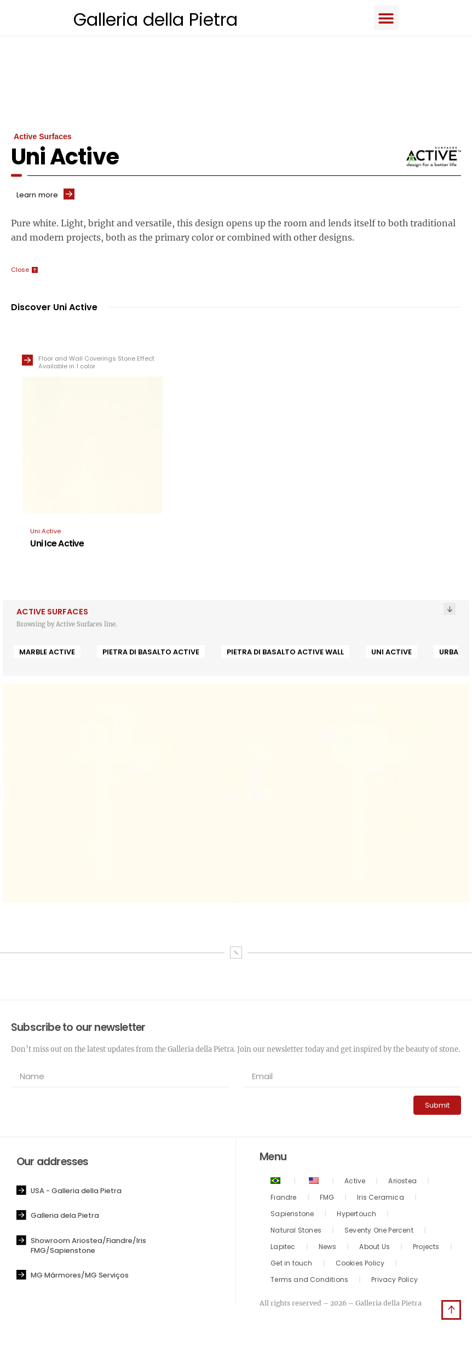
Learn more (37, 196)
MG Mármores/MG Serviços (80, 1276)
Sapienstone (292, 1215)
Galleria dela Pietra (65, 1217)
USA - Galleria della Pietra (76, 1192)
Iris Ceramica (380, 1199)
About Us (374, 1248)
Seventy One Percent (378, 1231)
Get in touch (291, 1264)
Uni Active (391, 653)
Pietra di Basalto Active (150, 653)
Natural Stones (295, 1231)
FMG (327, 1199)
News (328, 1248)
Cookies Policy (360, 1264)
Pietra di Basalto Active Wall (285, 653)
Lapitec (282, 1248)
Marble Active (47, 653)
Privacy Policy (394, 1281)
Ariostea (402, 1182)
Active (354, 1182)
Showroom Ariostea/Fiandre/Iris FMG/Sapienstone (88, 1247)
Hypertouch (356, 1215)
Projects (426, 1248)
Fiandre (283, 1199)
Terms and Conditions (309, 1281)
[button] (393, 18)
